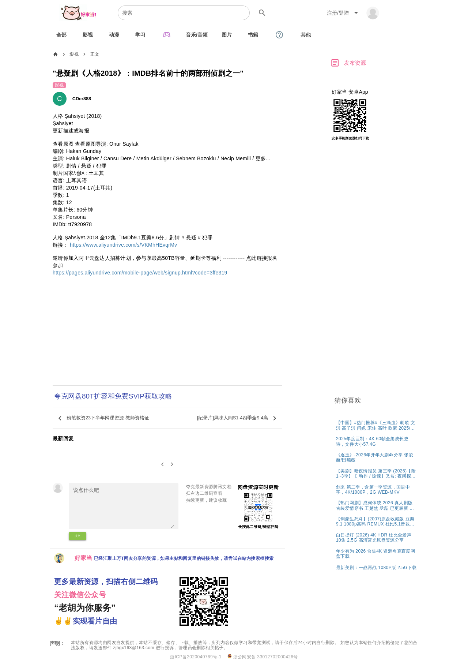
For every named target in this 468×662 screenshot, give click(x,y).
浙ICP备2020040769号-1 (196, 656)
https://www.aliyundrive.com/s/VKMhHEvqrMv (123, 245)
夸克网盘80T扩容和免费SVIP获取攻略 (113, 396)
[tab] (61, 34)
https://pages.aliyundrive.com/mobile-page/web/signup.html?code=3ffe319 (140, 273)
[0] (162, 465)
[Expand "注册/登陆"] (343, 12)
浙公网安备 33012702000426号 (262, 656)
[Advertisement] (167, 335)
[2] (172, 465)
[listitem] (376, 425)
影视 (74, 54)
